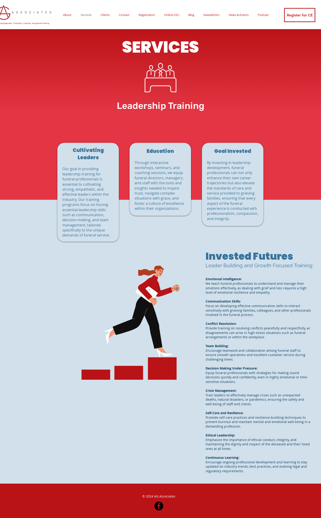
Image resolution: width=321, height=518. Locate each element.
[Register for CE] (299, 15)
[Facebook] (158, 506)
